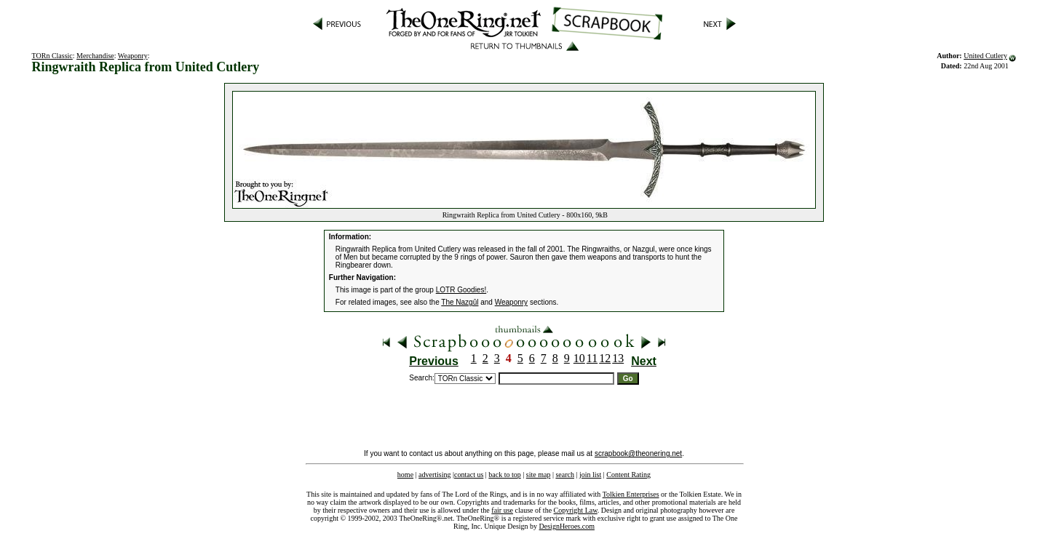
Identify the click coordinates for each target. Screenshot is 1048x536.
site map (538, 475)
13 (618, 358)
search (564, 475)
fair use (502, 510)
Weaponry (133, 56)
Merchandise (95, 56)
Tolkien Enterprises (631, 494)
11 (592, 358)
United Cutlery (985, 56)
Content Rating (628, 475)
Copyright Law (576, 510)
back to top (504, 475)
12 (605, 358)
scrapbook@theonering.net (638, 453)
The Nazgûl (459, 302)
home (405, 475)
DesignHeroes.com (567, 526)
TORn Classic (52, 56)
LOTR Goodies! (461, 290)
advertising (434, 475)
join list (590, 475)
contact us (468, 475)
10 (579, 358)
